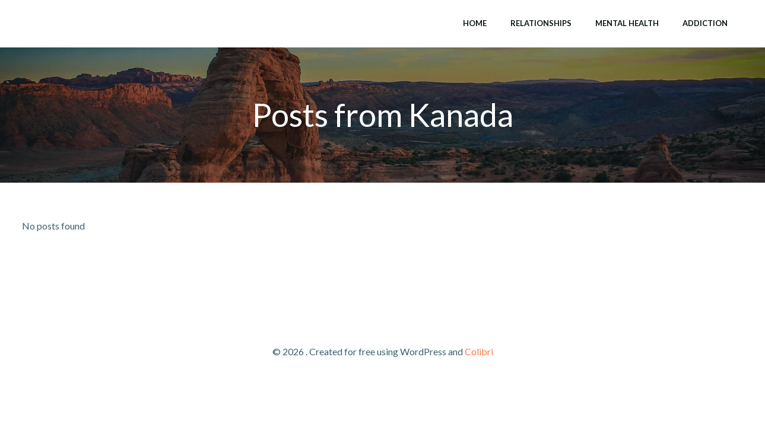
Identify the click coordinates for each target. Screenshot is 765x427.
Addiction (705, 23)
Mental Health (627, 23)
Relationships (541, 23)
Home (475, 23)
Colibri (479, 351)
